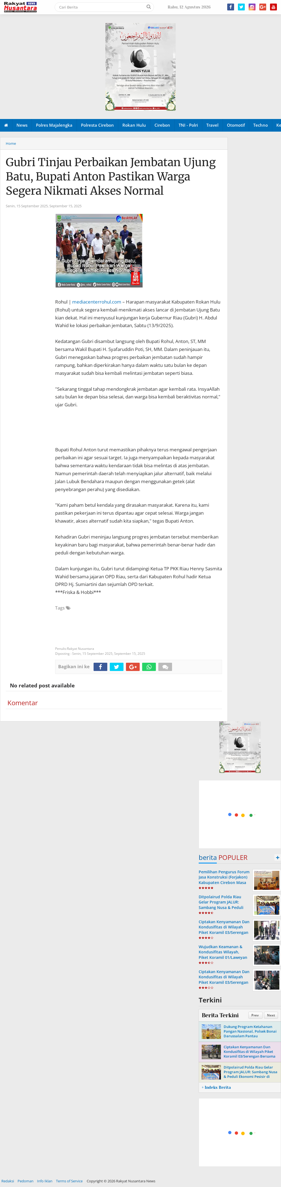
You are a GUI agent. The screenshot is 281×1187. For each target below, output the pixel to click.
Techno (260, 125)
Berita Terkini (220, 1015)
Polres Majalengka (54, 125)
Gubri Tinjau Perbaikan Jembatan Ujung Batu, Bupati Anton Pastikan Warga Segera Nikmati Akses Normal (111, 176)
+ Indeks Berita (216, 1087)
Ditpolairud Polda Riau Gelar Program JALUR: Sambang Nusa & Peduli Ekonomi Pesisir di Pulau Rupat (222, 907)
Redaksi (7, 1180)
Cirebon (162, 125)
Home (11, 143)
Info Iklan (44, 1180)
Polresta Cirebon (97, 125)
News (21, 125)
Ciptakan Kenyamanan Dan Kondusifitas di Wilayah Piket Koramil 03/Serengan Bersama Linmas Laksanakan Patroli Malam (250, 1056)
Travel (212, 125)
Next (271, 1015)
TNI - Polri (188, 125)
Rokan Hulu (134, 125)
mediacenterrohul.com (96, 302)
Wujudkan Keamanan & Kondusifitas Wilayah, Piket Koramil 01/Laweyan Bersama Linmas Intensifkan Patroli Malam (223, 957)
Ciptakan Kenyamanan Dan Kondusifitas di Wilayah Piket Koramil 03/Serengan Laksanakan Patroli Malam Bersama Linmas (224, 982)
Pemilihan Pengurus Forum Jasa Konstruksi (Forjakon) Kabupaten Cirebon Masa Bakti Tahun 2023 (224, 879)
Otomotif (236, 125)
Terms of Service (69, 1180)
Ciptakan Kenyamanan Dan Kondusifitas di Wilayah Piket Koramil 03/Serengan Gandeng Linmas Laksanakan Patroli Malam (224, 932)
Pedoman (25, 1180)
